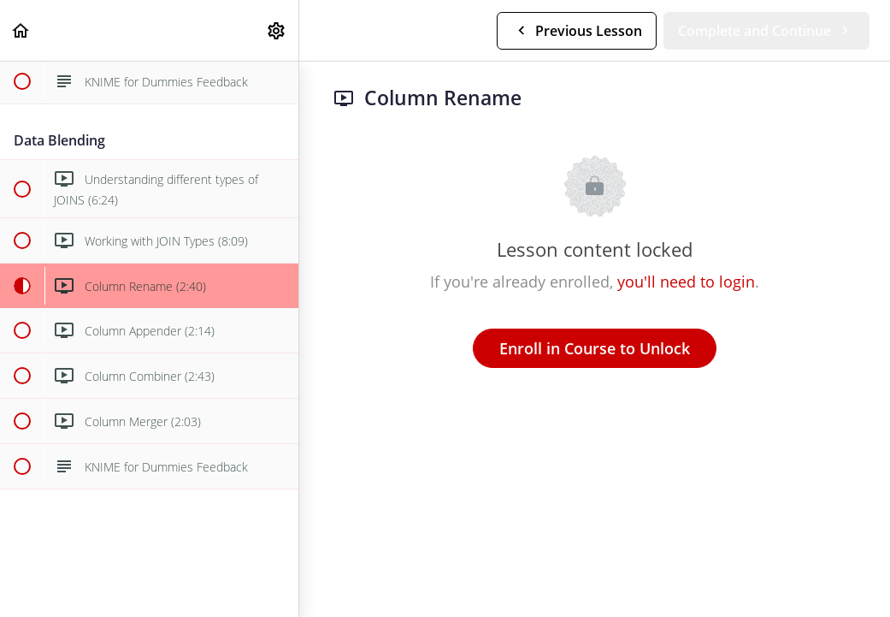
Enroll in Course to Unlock (594, 348)
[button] (21, 30)
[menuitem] (277, 30)
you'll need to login (686, 281)
